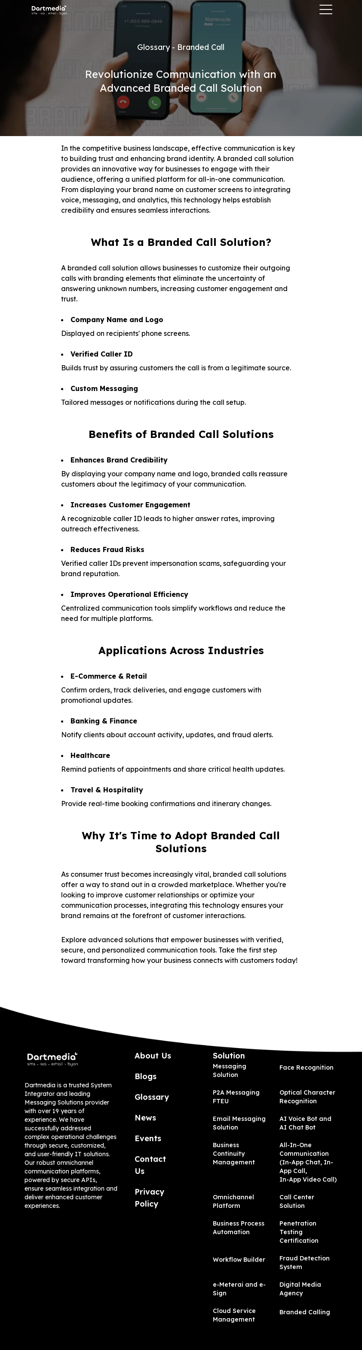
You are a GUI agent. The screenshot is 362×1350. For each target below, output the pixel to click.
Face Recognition (306, 1067)
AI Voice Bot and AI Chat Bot (305, 1123)
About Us (153, 1056)
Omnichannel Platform (233, 1201)
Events (148, 1138)
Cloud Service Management (234, 1315)
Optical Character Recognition (307, 1097)
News (145, 1118)
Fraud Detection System (304, 1262)
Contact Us (150, 1165)
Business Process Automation (238, 1228)
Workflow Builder (239, 1259)
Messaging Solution (229, 1070)
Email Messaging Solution (239, 1123)
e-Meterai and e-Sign (239, 1289)
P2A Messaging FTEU (236, 1097)
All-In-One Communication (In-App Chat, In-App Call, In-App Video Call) (308, 1162)
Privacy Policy (149, 1198)
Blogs (145, 1076)
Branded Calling (304, 1312)
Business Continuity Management (234, 1153)
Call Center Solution (296, 1201)
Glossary (152, 1097)
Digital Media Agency (300, 1289)
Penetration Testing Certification (299, 1232)
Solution (229, 1056)
